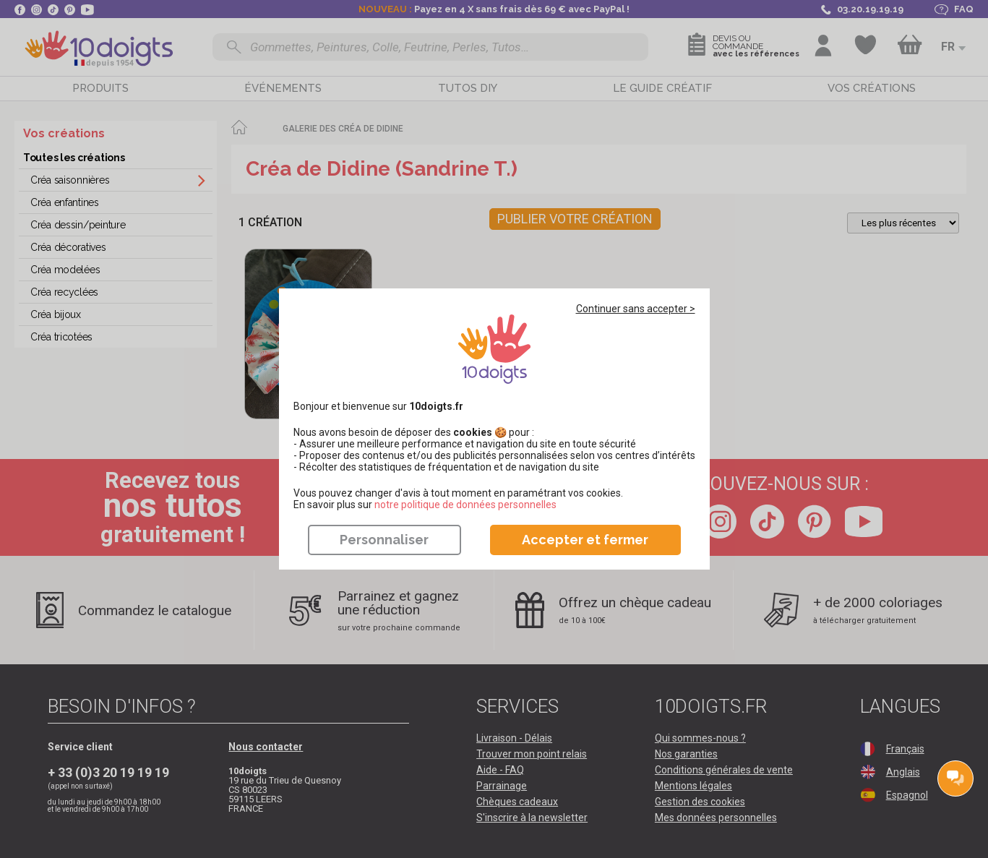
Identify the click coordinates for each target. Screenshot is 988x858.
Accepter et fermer (585, 539)
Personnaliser (384, 539)
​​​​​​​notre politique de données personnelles (465, 504)
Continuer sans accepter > (635, 308)
